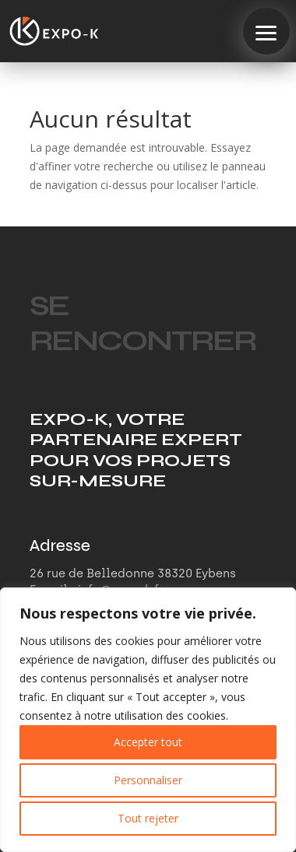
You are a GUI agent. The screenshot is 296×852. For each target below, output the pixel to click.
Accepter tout (148, 742)
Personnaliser (148, 780)
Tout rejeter (148, 818)
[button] (266, 31)
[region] (148, 719)
